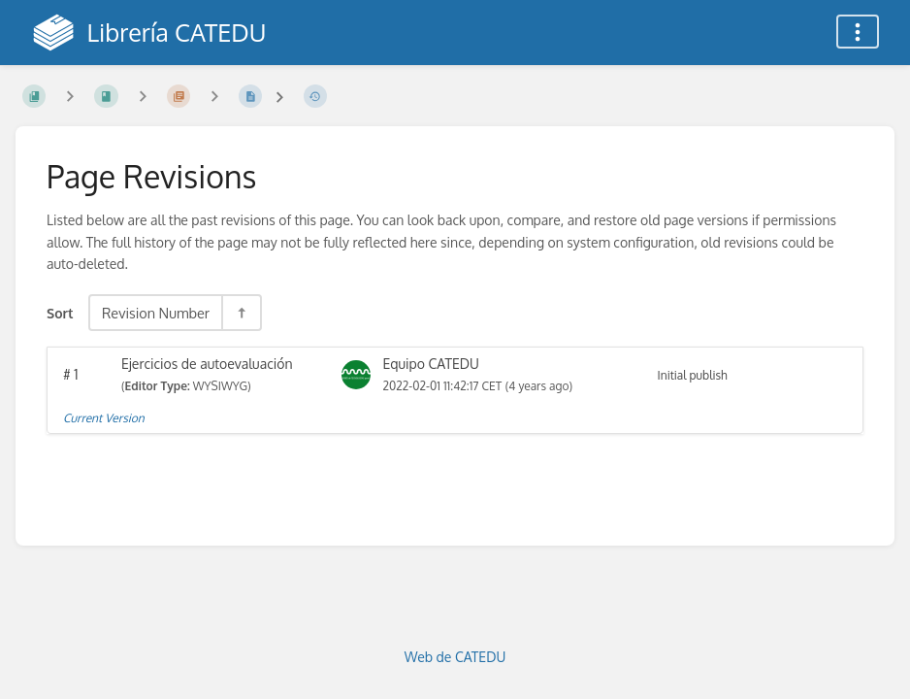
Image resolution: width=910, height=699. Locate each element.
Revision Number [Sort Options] (156, 312)
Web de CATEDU (455, 657)
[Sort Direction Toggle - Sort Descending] (240, 312)
